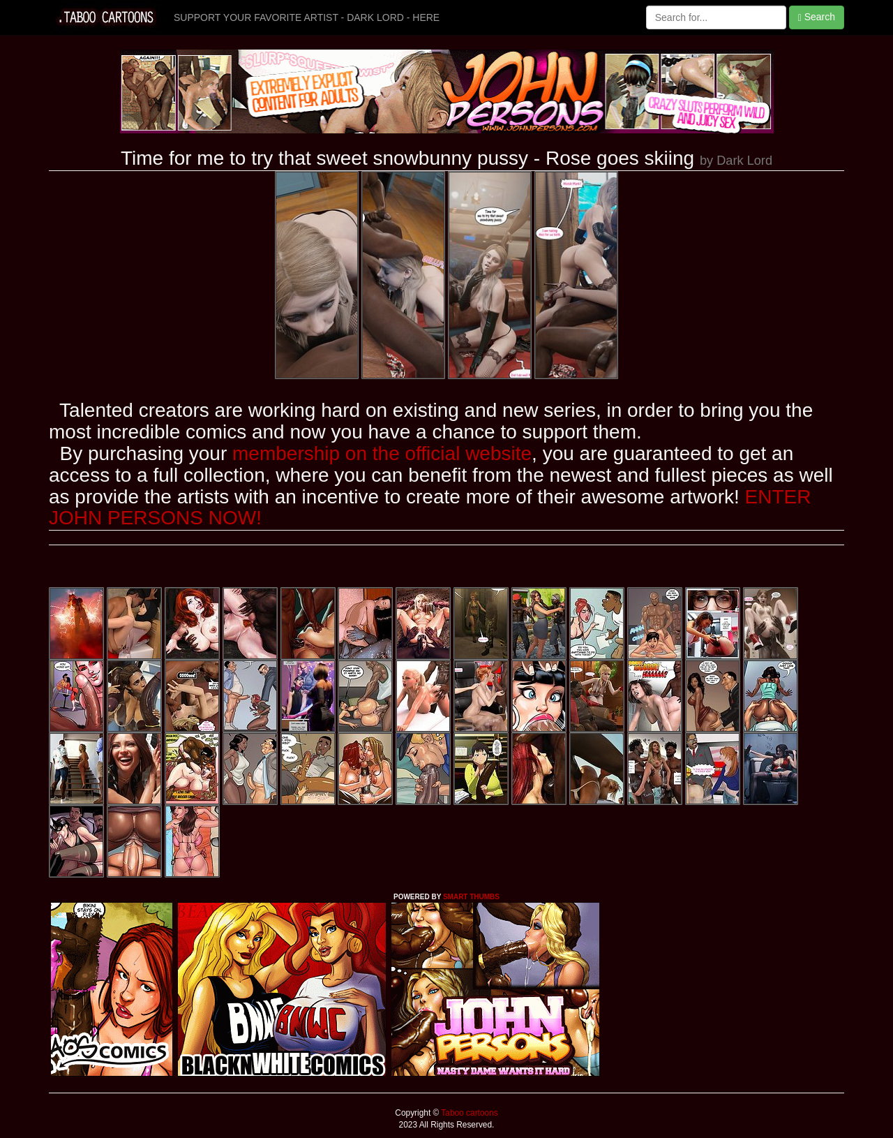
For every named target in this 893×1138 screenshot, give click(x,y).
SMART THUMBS (471, 897)
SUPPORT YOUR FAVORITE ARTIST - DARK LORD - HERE (307, 17)
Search (816, 17)
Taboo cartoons (468, 1113)
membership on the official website (382, 453)
